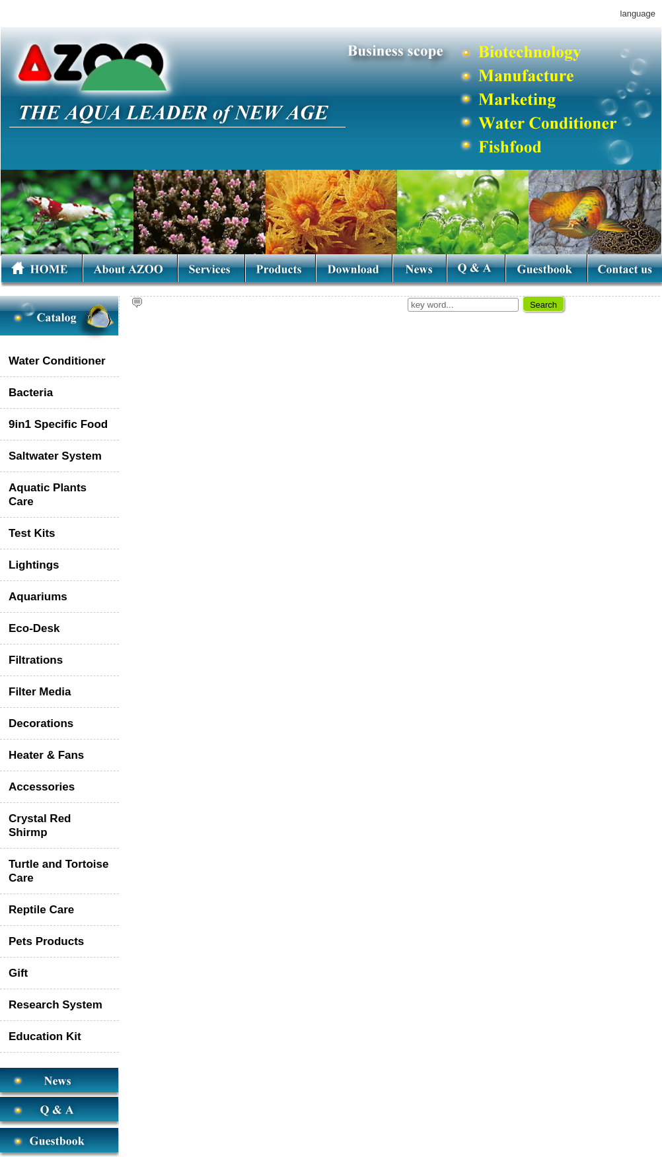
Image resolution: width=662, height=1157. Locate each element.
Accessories (42, 787)
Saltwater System (55, 456)
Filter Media (40, 691)
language (637, 13)
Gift (18, 973)
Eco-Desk (34, 628)
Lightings (34, 565)
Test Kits (32, 533)
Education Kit (45, 1036)
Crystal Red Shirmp (40, 825)
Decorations (41, 723)
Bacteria (31, 392)
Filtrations (36, 660)
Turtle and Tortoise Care (58, 871)
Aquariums (38, 596)
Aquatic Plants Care (48, 494)
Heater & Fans (46, 755)
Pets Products (46, 941)
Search (543, 305)
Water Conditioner (57, 361)
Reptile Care (41, 909)
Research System (55, 1005)
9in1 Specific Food (58, 424)
